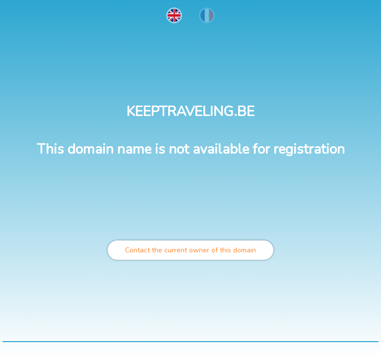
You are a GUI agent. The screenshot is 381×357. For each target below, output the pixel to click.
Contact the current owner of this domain (190, 250)
